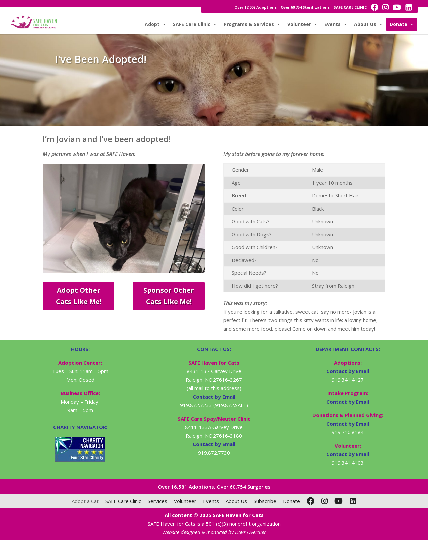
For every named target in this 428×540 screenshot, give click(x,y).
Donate (402, 24)
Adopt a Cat (85, 501)
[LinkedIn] (353, 501)
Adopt (155, 24)
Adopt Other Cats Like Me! (78, 296)
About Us (368, 24)
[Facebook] (310, 501)
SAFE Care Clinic (195, 24)
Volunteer (302, 24)
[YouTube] (338, 501)
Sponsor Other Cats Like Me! (168, 296)
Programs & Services (252, 24)
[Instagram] (324, 501)
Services (157, 501)
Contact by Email (347, 371)
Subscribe (265, 501)
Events (335, 24)
